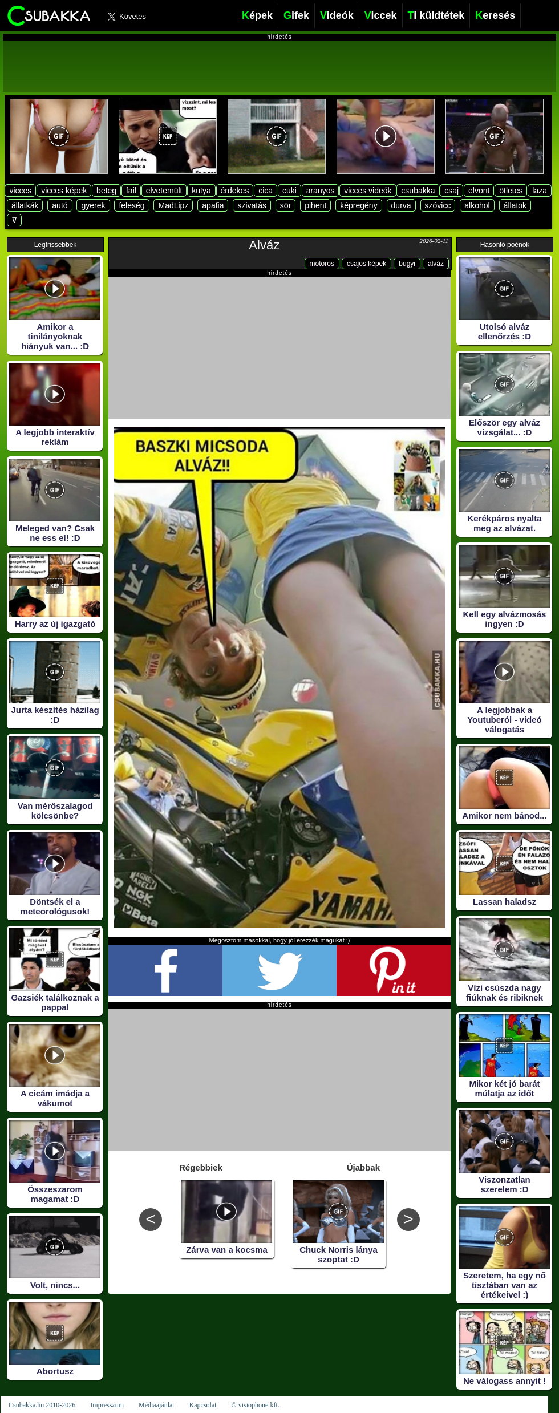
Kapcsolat (203, 1405)
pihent (315, 205)
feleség (131, 205)
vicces (20, 190)
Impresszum (107, 1405)
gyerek (93, 205)
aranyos (320, 190)
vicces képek (64, 190)
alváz (436, 264)
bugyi (407, 264)
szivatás (251, 205)
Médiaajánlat (157, 1405)
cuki (289, 190)
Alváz (264, 245)
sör (285, 205)
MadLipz (173, 205)
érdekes (235, 190)
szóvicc (438, 205)
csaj (451, 190)
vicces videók (367, 190)
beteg (106, 190)
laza (539, 190)
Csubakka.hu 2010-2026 (42, 1405)
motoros (322, 264)
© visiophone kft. (256, 1405)
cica (265, 190)
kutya (201, 190)
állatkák (24, 205)
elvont (478, 190)
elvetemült (164, 190)
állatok (515, 205)
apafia (213, 205)
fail (131, 190)
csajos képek (366, 264)
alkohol (476, 205)
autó (59, 205)
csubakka (418, 190)
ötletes (510, 190)
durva (401, 205)
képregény (358, 205)
